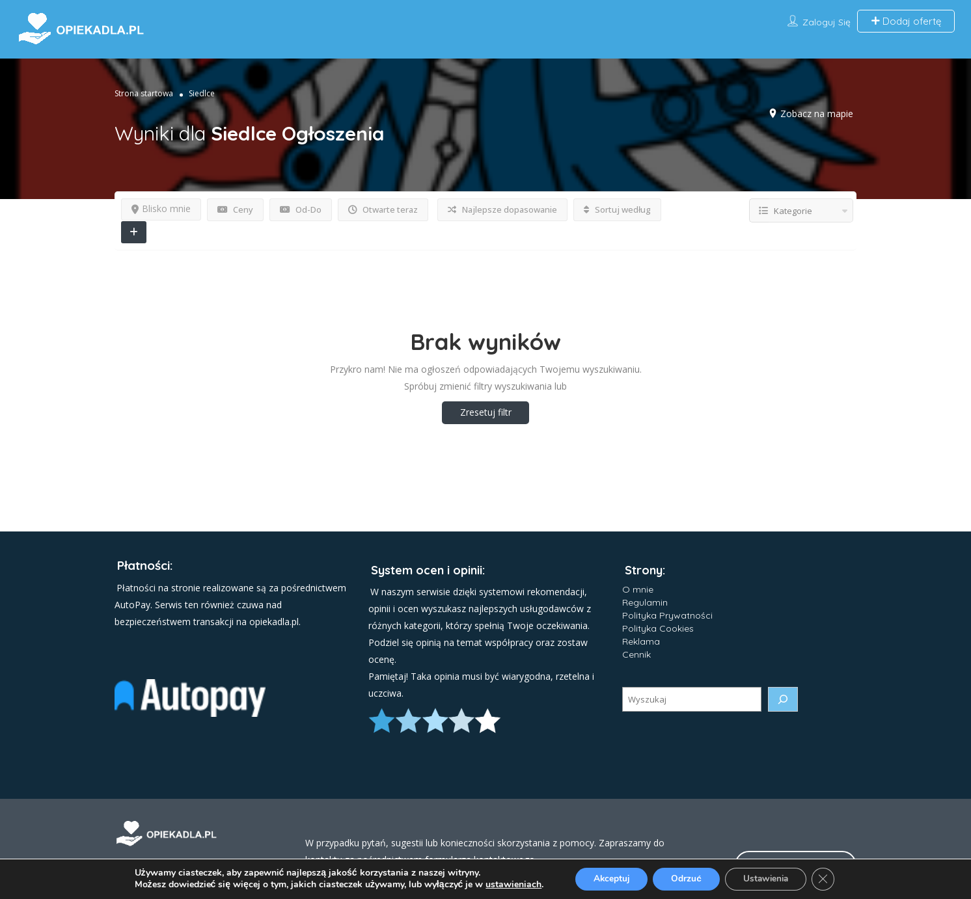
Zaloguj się (826, 22)
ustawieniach (508, 885)
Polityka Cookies (658, 628)
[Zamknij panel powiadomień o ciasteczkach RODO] (828, 879)
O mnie (637, 589)
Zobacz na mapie (816, 113)
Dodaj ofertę (906, 21)
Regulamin (645, 602)
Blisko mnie (161, 208)
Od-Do (300, 209)
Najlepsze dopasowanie (502, 209)
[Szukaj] (783, 699)
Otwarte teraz (383, 209)
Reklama (641, 641)
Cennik (636, 654)
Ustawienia (768, 878)
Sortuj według (617, 209)
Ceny (235, 209)
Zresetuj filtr (486, 412)
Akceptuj (606, 878)
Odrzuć (685, 878)
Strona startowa (144, 93)
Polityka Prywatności (667, 615)
